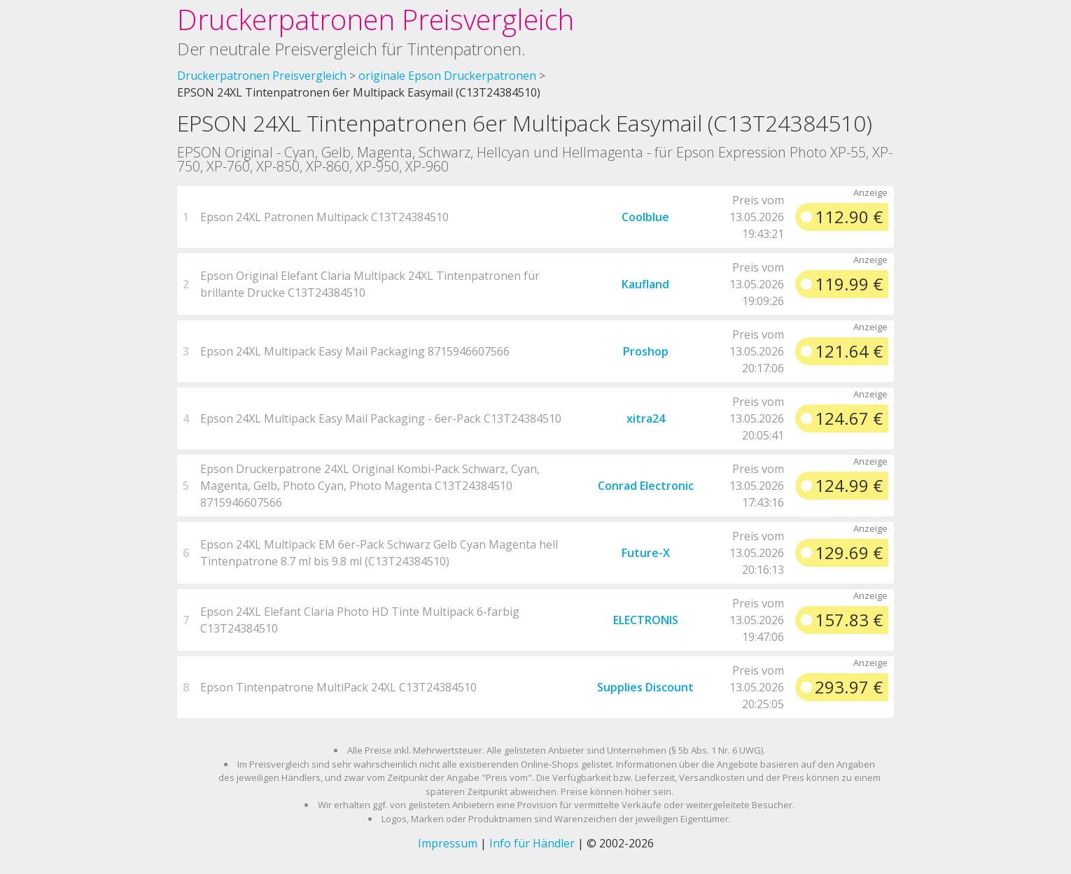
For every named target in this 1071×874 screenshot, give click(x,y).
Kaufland (645, 284)
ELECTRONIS (645, 620)
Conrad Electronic (646, 485)
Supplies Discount (645, 687)
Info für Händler (532, 843)
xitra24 (645, 418)
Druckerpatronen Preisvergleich (375, 19)
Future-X (646, 553)
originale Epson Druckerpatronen (447, 75)
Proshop (645, 351)
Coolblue (645, 217)
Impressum (447, 843)
